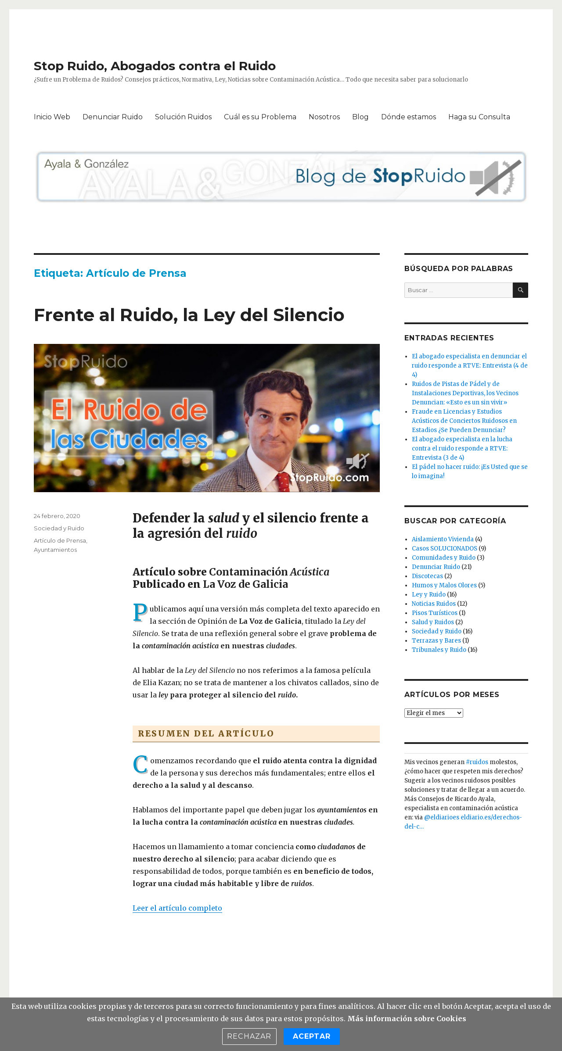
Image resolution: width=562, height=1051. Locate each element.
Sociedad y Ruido (59, 528)
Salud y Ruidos (433, 622)
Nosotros (324, 117)
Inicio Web (52, 117)
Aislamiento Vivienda (443, 539)
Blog (360, 117)
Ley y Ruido (429, 594)
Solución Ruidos (183, 117)
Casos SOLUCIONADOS (444, 548)
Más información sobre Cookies (406, 1018)
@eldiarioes (441, 817)
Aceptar (312, 1036)
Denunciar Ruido (113, 117)
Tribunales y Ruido (439, 650)
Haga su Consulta (479, 117)
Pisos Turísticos (435, 613)
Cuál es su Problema (260, 117)
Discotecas (427, 576)
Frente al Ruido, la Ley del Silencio (189, 314)
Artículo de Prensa (60, 540)
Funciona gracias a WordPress (193, 987)
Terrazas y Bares (436, 640)
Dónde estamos (408, 117)
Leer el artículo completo (177, 908)
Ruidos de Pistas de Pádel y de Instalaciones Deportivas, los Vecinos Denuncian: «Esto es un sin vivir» (465, 393)
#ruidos (477, 762)
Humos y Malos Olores (444, 585)
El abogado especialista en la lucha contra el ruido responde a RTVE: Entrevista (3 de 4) (462, 448)
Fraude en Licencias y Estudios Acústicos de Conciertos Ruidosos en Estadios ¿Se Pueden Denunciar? (464, 421)
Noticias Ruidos (434, 604)
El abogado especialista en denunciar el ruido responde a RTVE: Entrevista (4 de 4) (470, 366)
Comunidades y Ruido (444, 557)
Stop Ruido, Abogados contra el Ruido (155, 65)
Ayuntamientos (55, 549)
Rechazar (249, 1036)
